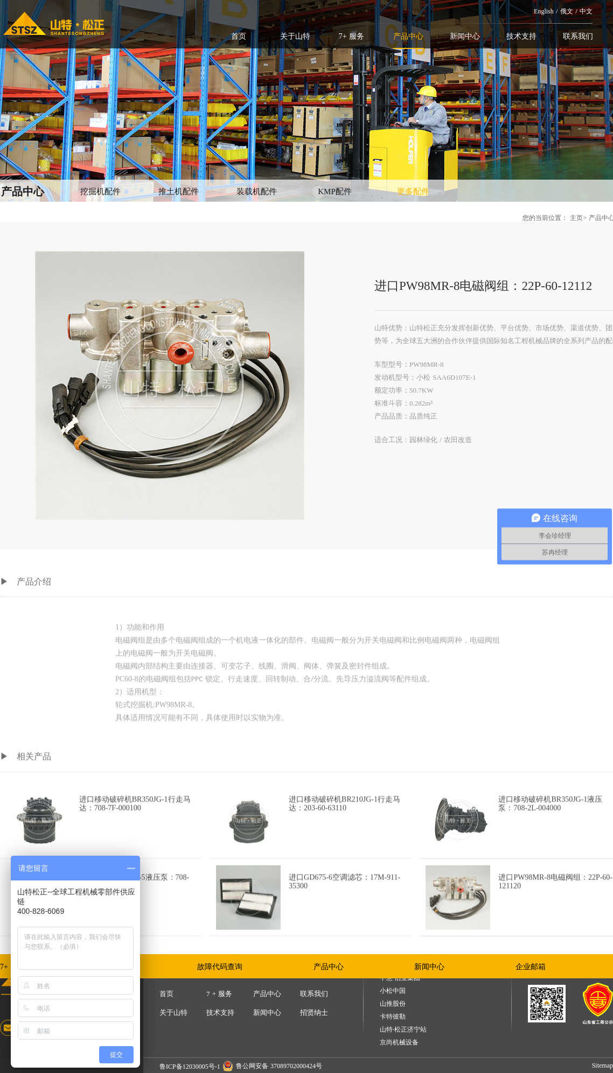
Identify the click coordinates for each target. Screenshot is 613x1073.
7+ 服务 (351, 36)
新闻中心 (465, 36)
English (544, 11)
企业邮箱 (531, 967)
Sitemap (602, 1065)
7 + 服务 (219, 994)
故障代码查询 (219, 967)
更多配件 (413, 191)
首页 (238, 36)
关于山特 (295, 36)
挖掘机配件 (100, 191)
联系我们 (578, 36)
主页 (576, 218)
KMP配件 (335, 191)
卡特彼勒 (393, 1016)
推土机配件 (178, 191)
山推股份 (393, 1003)
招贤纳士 (314, 1012)
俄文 (566, 11)
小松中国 (393, 990)
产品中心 (408, 36)
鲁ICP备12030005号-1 (189, 1066)
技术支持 (521, 36)
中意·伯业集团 (400, 978)
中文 (586, 11)
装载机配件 (256, 191)
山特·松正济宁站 (403, 1029)
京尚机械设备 (399, 1042)
